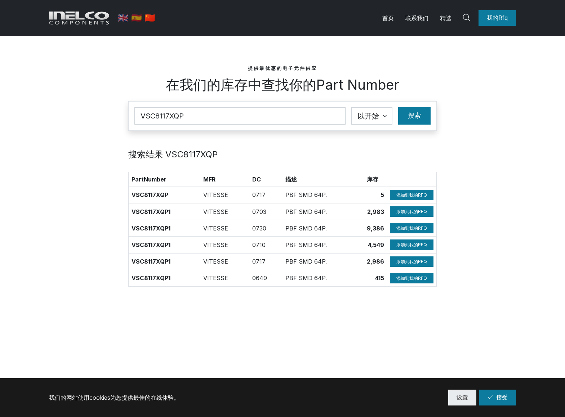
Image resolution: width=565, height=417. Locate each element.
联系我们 (416, 18)
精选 (445, 18)
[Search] (468, 18)
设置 (462, 397)
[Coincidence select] (371, 116)
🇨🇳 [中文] (151, 18)
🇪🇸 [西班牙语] (139, 18)
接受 (498, 397)
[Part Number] (240, 116)
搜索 (414, 115)
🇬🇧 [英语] (125, 18)
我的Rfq (497, 17)
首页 (388, 18)
